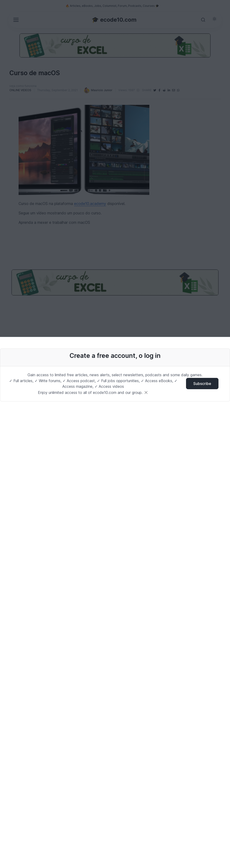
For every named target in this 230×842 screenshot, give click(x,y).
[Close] (146, 392)
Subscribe (202, 383)
